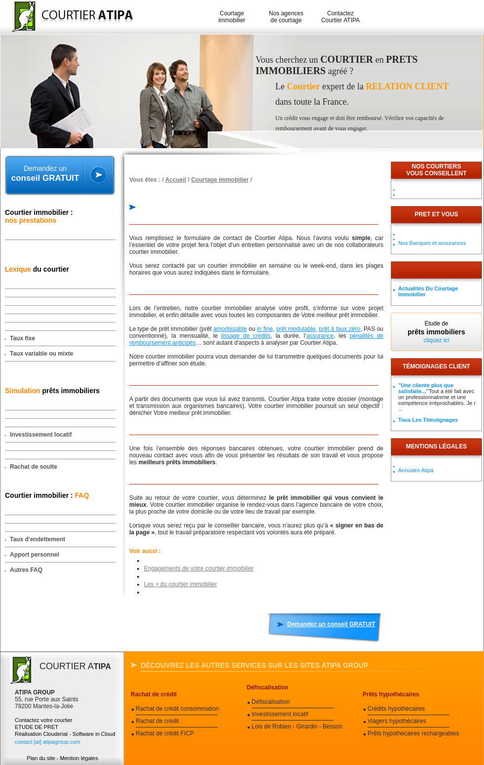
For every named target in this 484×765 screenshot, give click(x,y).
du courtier (37, 269)
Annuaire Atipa (416, 470)
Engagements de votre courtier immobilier (199, 568)
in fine (265, 328)
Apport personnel (34, 554)
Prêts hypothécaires (391, 694)
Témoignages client (436, 366)
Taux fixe (22, 338)
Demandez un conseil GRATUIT (331, 624)
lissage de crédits (245, 335)
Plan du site (41, 758)
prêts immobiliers (52, 391)
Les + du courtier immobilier (180, 584)
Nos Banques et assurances (432, 243)
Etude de (436, 332)
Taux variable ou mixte (42, 353)
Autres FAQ (26, 569)
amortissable (230, 328)
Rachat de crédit (154, 694)
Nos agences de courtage (286, 17)
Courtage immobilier (232, 17)
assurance (320, 335)
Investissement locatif (41, 434)
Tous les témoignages (428, 420)
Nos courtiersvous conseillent (436, 170)
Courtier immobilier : (39, 216)
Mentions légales (436, 446)
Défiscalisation (268, 687)
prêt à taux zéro (339, 328)
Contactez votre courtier (44, 720)
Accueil (175, 179)
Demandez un (45, 173)
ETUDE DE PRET (36, 727)
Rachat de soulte (33, 466)
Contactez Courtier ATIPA (340, 17)
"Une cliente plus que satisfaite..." (425, 388)
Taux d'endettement (37, 539)
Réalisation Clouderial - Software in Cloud (65, 734)
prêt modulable (296, 328)
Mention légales (79, 758)
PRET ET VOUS (436, 214)
